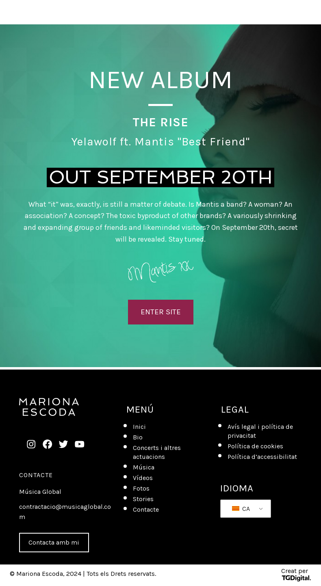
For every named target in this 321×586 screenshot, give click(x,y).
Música (143, 467)
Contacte (36, 475)
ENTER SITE (161, 311)
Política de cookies (255, 446)
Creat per (296, 574)
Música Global (40, 491)
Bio (138, 437)
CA (241, 508)
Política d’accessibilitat (262, 457)
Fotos (141, 488)
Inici (139, 426)
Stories (143, 499)
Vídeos (143, 478)
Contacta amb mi (53, 542)
